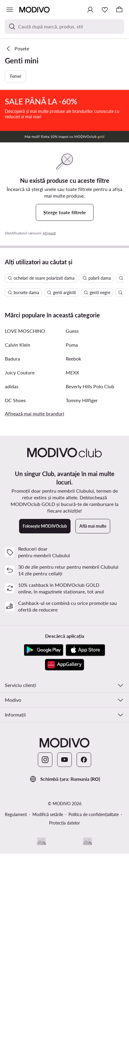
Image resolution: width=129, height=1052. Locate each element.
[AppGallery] (64, 863)
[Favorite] (105, 9)
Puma (72, 543)
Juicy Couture (20, 571)
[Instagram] (45, 958)
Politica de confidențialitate (93, 1012)
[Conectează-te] (90, 9)
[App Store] (85, 848)
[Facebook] (84, 958)
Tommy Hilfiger (82, 598)
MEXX (72, 571)
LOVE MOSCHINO (25, 529)
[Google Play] (43, 848)
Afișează (49, 305)
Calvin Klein (17, 543)
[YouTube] (64, 958)
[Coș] (119, 9)
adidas (11, 584)
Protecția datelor (64, 1021)
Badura (12, 557)
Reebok (73, 557)
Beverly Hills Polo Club (90, 584)
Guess (72, 529)
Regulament (16, 1012)
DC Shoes (15, 598)
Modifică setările (47, 1012)
